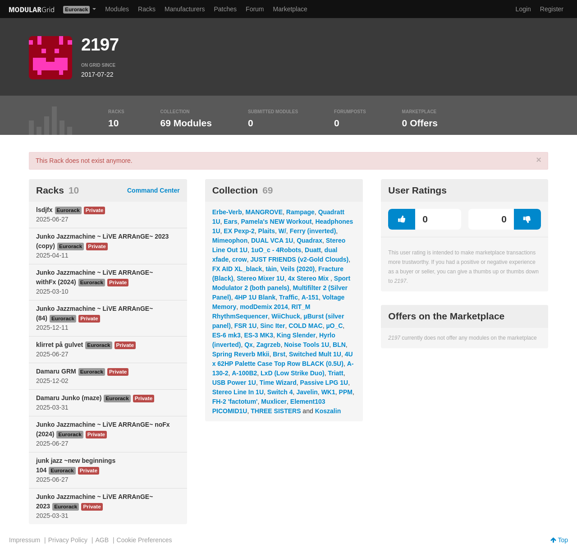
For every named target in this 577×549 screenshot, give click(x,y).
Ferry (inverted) (313, 231)
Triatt (335, 373)
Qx (248, 344)
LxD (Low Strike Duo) (293, 373)
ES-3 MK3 (258, 335)
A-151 (310, 297)
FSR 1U (245, 325)
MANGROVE (264, 212)
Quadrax (309, 240)
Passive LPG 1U (324, 382)
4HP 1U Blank (254, 297)
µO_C (334, 325)
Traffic (288, 297)
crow (239, 259)
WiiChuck (285, 316)
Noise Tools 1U (306, 344)
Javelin (306, 392)
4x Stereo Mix (309, 278)
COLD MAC (305, 325)
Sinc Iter (272, 325)
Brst (279, 354)
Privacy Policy (67, 540)
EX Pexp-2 (239, 231)
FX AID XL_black (237, 268)
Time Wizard (278, 382)
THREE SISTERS (276, 411)
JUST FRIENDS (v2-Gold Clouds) (299, 259)
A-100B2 (244, 373)
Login (523, 9)
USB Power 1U (234, 382)
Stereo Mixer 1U (260, 278)
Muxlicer (274, 401)
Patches (225, 9)
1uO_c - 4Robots (276, 250)
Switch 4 (280, 392)
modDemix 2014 (264, 306)
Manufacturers (185, 9)
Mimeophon (230, 240)
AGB (102, 540)
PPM (346, 392)
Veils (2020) (297, 268)
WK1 (328, 392)
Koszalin (328, 411)
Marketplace (290, 9)
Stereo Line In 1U (238, 392)
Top (559, 540)
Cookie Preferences (144, 540)
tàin (271, 268)
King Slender (296, 335)
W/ (282, 231)
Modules (117, 9)
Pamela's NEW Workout (276, 221)
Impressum (24, 540)
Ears (230, 221)
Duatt (313, 250)
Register (551, 9)
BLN (339, 344)
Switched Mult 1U (315, 354)
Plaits (266, 231)
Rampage (300, 212)
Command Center (153, 190)
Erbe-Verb (227, 212)
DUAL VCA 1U (272, 240)
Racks (147, 9)
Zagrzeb (268, 344)
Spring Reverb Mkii (241, 354)
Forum (255, 9)
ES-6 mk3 (226, 335)
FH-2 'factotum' (235, 401)
